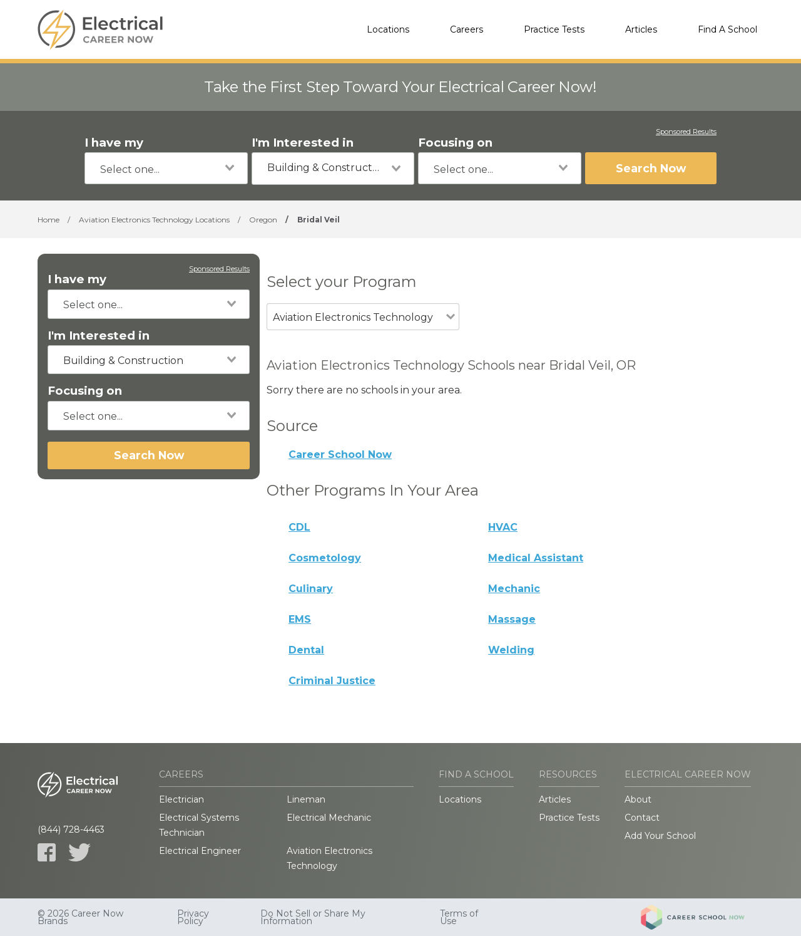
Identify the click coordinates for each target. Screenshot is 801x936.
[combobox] (166, 168)
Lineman (306, 799)
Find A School (727, 29)
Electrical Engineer (200, 850)
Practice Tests (554, 29)
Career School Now (340, 454)
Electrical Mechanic (329, 817)
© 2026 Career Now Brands (80, 917)
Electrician (181, 799)
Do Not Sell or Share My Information (312, 917)
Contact (642, 817)
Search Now (651, 168)
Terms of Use (459, 917)
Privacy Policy (193, 917)
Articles (641, 29)
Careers (466, 29)
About (638, 799)
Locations (388, 29)
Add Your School (660, 835)
